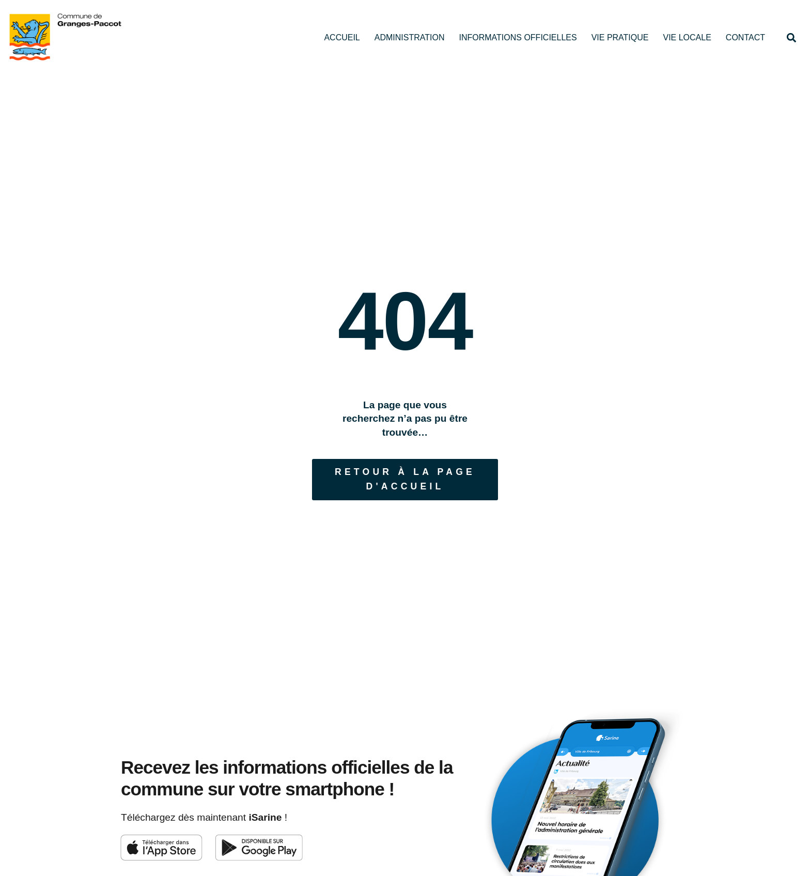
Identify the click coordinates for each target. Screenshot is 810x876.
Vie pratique (620, 37)
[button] (791, 37)
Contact (745, 37)
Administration (410, 37)
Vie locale (687, 37)
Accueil (342, 37)
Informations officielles (518, 37)
